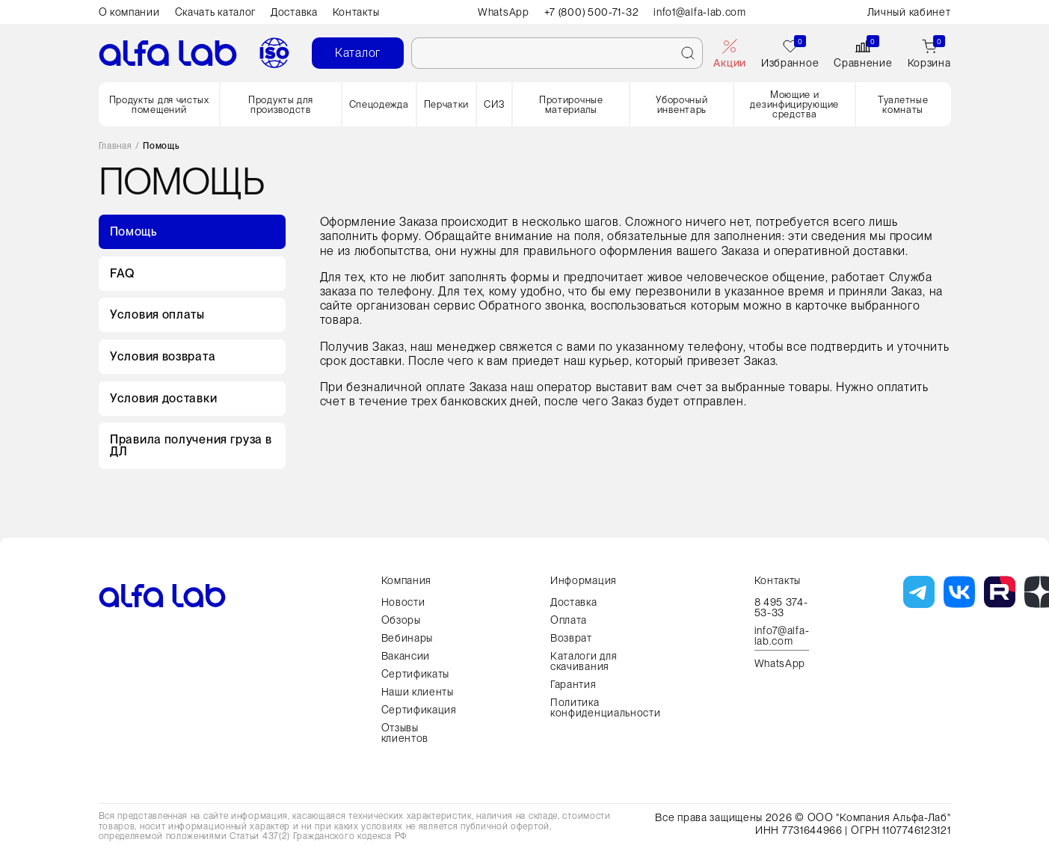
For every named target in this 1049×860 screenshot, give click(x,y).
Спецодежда (379, 104)
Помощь (133, 231)
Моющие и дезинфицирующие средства (794, 104)
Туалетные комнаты (903, 104)
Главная (115, 146)
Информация (583, 580)
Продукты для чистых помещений (159, 104)
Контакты (356, 12)
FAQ (122, 273)
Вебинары (407, 638)
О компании (129, 12)
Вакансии (406, 656)
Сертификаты (415, 674)
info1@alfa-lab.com (700, 12)
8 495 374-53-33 (781, 607)
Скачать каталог (215, 12)
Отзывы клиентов (405, 732)
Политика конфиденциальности (605, 707)
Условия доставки (163, 399)
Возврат (571, 638)
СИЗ (494, 104)
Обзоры (401, 620)
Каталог (358, 53)
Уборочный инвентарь (681, 104)
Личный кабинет (909, 12)
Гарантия (573, 684)
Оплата (568, 620)
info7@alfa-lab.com (782, 636)
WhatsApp (503, 12)
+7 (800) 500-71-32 (592, 12)
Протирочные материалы (571, 104)
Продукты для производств (280, 104)
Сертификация (419, 709)
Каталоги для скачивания (583, 661)
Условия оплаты (157, 315)
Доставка (294, 12)
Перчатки (447, 104)
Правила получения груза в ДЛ (191, 447)
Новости (403, 602)
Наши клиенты (417, 692)
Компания (406, 580)
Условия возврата (162, 357)
